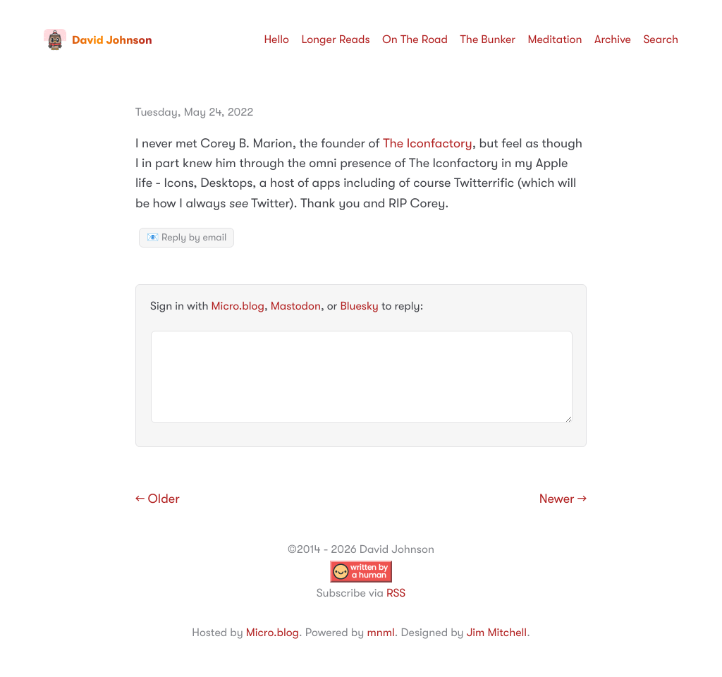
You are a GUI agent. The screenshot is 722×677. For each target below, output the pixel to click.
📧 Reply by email (186, 237)
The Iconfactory (427, 144)
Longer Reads (335, 39)
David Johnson (98, 40)
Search (660, 39)
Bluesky (359, 306)
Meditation (555, 39)
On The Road (415, 39)
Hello (276, 39)
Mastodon (296, 306)
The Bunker (487, 39)
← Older (157, 499)
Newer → (563, 499)
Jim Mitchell (497, 632)
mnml (380, 632)
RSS (395, 593)
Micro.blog (238, 306)
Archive (612, 39)
